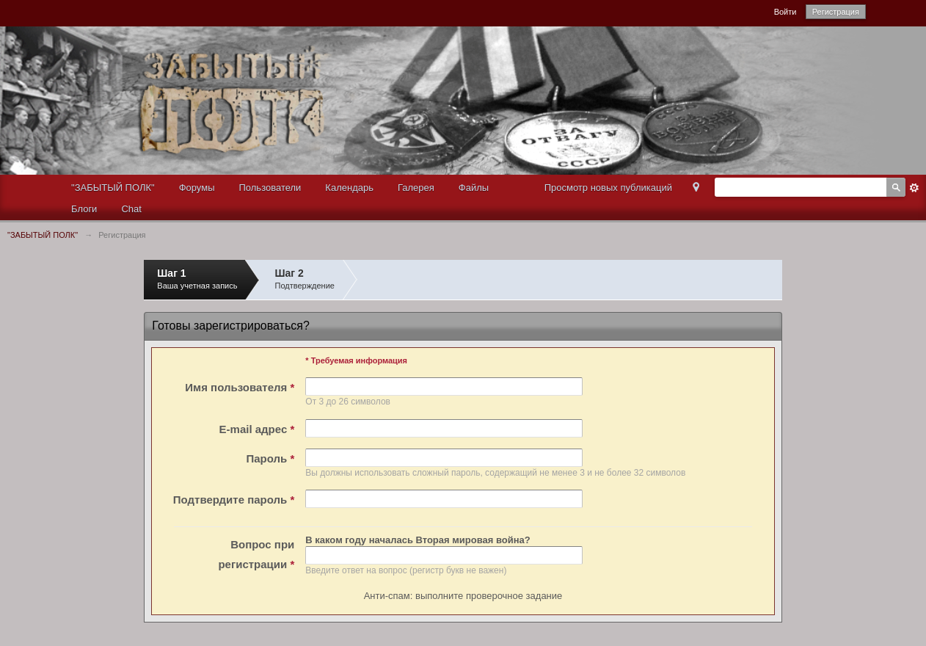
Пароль (270, 458)
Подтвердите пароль (233, 499)
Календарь (349, 187)
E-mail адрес (257, 429)
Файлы (474, 187)
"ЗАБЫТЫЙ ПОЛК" (113, 187)
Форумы (197, 187)
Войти (785, 11)
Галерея (416, 187)
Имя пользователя (239, 387)
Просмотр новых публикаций (608, 187)
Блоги (84, 208)
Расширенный (914, 188)
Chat (131, 208)
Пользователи (270, 187)
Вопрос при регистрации (256, 554)
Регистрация (835, 11)
